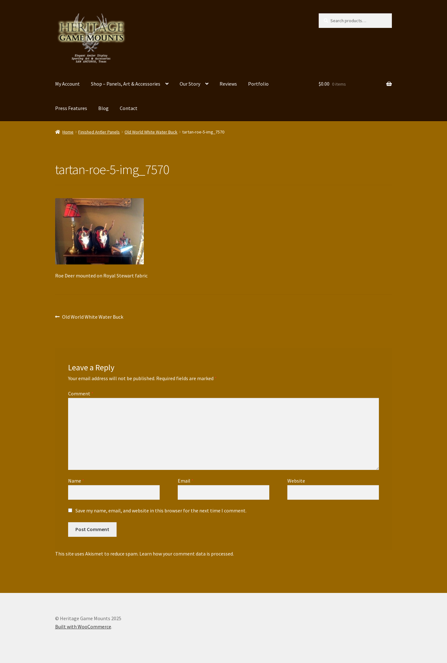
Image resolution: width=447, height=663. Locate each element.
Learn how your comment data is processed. (186, 553)
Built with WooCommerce (83, 626)
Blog (103, 108)
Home (67, 132)
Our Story (190, 84)
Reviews (228, 84)
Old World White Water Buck (151, 132)
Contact (128, 108)
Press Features (71, 108)
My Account (67, 84)
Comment (80, 393)
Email (186, 481)
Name (76, 481)
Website (296, 481)
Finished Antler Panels (99, 132)
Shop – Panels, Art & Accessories (125, 84)
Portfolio (258, 84)
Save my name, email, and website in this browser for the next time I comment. (160, 510)
